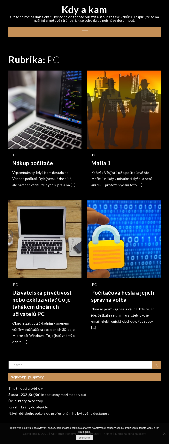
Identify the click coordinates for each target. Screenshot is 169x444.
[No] (164, 434)
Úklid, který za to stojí (25, 401)
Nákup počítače (32, 163)
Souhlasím (84, 437)
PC (15, 155)
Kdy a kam (84, 9)
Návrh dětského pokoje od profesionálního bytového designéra (58, 413)
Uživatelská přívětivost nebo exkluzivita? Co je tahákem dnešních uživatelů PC (42, 303)
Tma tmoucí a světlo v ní (27, 388)
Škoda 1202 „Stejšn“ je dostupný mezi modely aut (47, 394)
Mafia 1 (101, 163)
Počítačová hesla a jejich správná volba (122, 296)
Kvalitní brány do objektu (28, 407)
